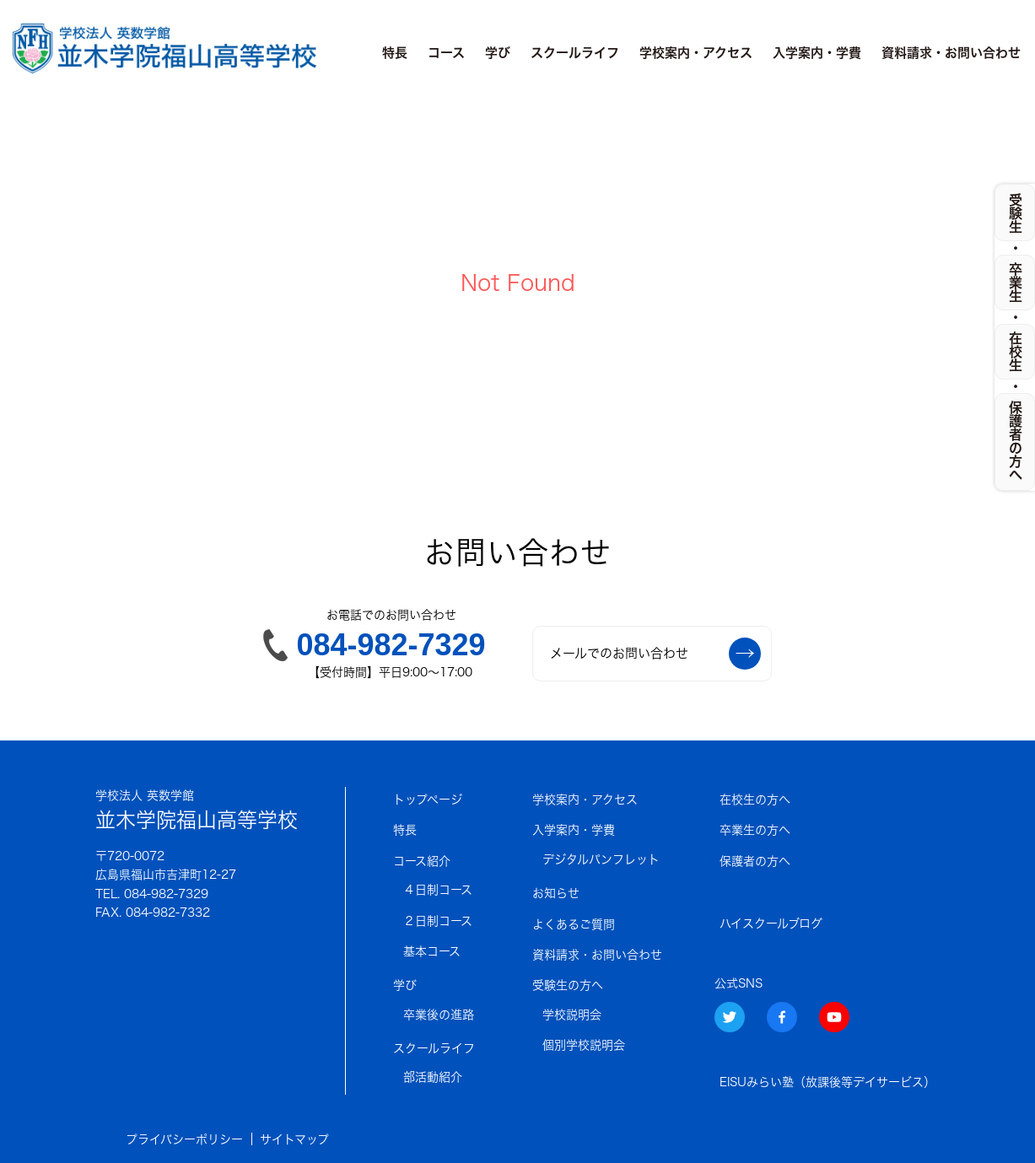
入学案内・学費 (817, 52)
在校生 (1015, 351)
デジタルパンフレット (601, 859)
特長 (394, 52)
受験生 (1015, 213)
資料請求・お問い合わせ (951, 52)
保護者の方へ (755, 861)
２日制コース (437, 921)
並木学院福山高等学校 (196, 808)
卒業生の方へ (755, 830)
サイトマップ (294, 1139)
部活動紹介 (432, 1077)
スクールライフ (575, 52)
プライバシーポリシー (184, 1139)
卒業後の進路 (438, 1014)
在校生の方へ (755, 799)
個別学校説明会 (583, 1045)
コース (446, 52)
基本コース (432, 951)
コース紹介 (421, 861)
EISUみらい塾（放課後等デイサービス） (827, 1082)
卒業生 (1015, 282)
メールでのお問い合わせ (655, 654)
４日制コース (437, 890)
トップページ (427, 799)
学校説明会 (571, 1014)
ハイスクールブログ (771, 923)
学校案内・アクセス (695, 52)
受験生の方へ (567, 985)
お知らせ (555, 893)
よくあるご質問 (573, 924)
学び (497, 52)
